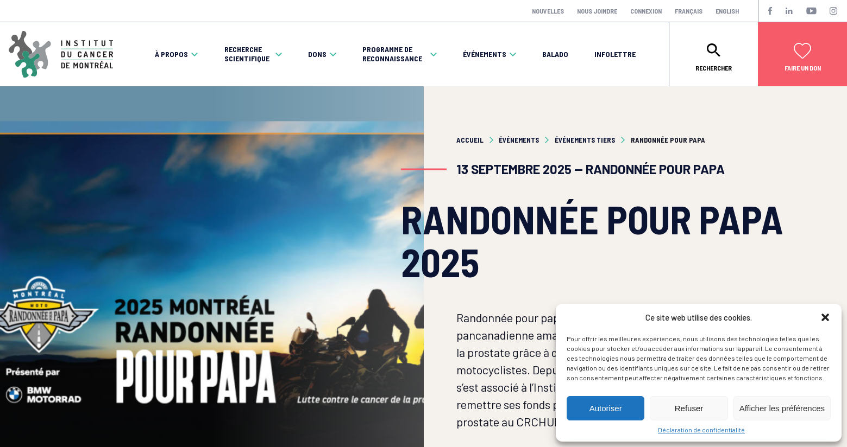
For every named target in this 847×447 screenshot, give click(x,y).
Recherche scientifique (246, 54)
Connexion (646, 11)
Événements (484, 54)
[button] (825, 317)
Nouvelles (548, 11)
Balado (555, 54)
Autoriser (605, 408)
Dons (317, 54)
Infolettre (615, 54)
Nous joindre (597, 11)
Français (688, 11)
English (727, 11)
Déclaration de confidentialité (701, 429)
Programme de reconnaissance (392, 54)
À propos (171, 54)
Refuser (689, 408)
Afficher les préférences (782, 408)
